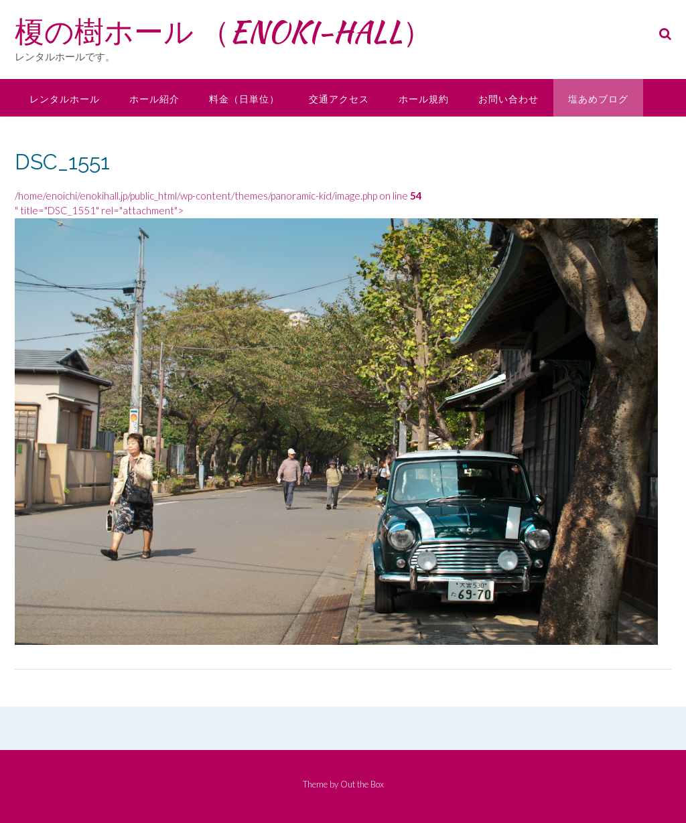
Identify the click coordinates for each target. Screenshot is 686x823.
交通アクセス (339, 98)
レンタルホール (64, 98)
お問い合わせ (508, 98)
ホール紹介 (154, 98)
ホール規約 (424, 98)
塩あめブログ (598, 98)
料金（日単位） (244, 98)
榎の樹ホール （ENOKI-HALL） (223, 31)
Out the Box (362, 784)
